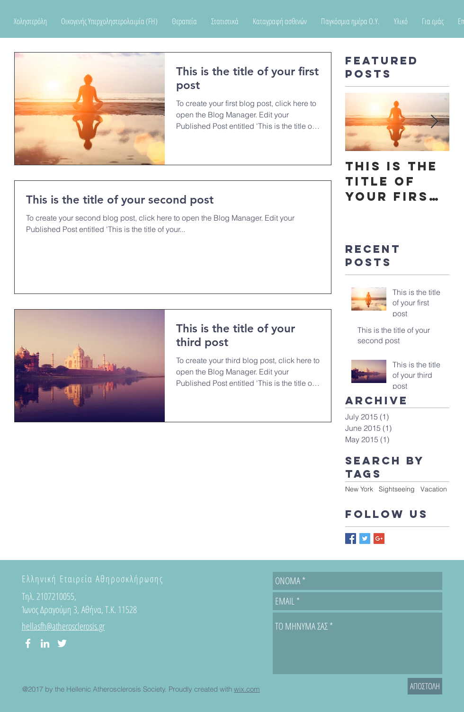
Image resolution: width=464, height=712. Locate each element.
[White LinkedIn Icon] (45, 643)
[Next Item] (434, 122)
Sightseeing (397, 489)
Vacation (433, 489)
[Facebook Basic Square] (350, 538)
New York (359, 489)
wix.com (247, 689)
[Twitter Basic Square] (364, 538)
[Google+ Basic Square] (379, 538)
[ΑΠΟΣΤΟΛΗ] (425, 686)
